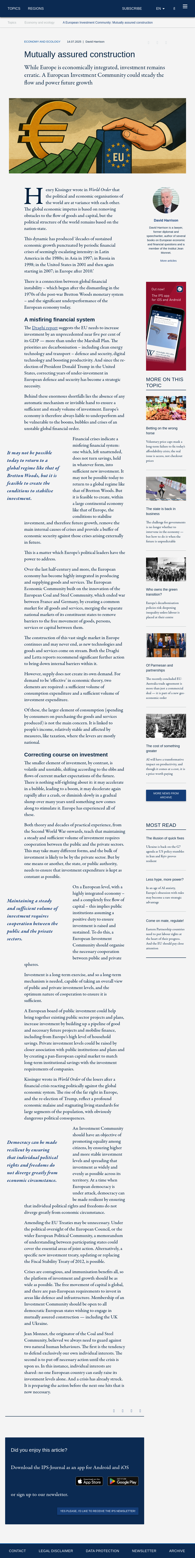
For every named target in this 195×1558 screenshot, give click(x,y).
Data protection (102, 1551)
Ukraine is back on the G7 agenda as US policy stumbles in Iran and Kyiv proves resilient (165, 854)
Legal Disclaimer (56, 1551)
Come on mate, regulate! (165, 921)
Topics (14, 8)
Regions (36, 8)
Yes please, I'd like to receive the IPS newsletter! (97, 1511)
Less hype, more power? (165, 879)
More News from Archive (166, 795)
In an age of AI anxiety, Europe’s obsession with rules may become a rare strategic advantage (165, 895)
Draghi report (45, 328)
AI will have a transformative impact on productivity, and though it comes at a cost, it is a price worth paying (165, 766)
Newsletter (144, 1551)
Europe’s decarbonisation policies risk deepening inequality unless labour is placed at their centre (163, 610)
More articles (168, 260)
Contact (17, 1551)
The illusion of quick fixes (165, 838)
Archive (177, 1551)
